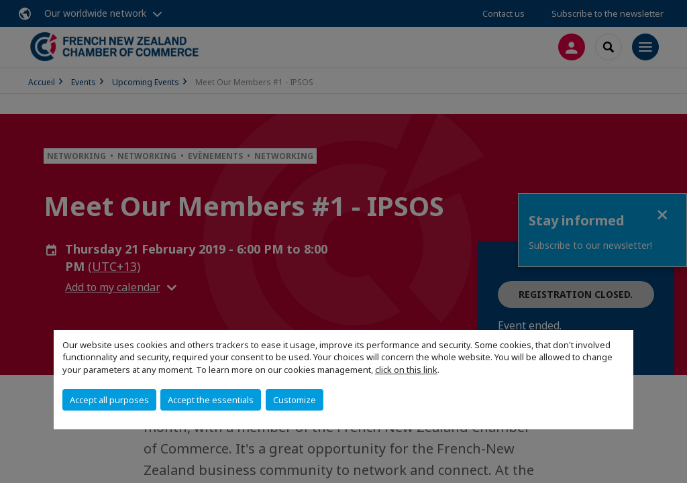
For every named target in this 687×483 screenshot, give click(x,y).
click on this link (406, 370)
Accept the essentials (211, 400)
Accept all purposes (109, 400)
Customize (294, 400)
